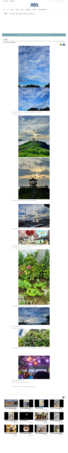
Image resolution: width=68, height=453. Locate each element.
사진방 (44, 34)
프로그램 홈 (20, 34)
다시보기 (35, 34)
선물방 (48, 34)
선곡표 (31, 34)
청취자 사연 (26, 34)
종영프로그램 (31, 13)
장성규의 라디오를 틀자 (19, 13)
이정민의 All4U (26, 13)
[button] (4, 10)
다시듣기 (40, 34)
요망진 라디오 (12, 13)
